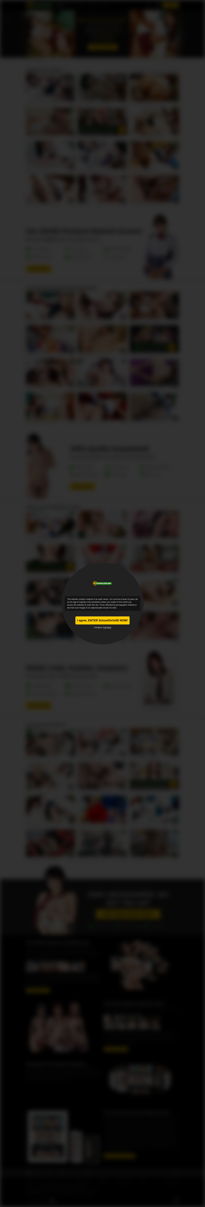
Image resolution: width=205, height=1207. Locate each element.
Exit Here (107, 627)
